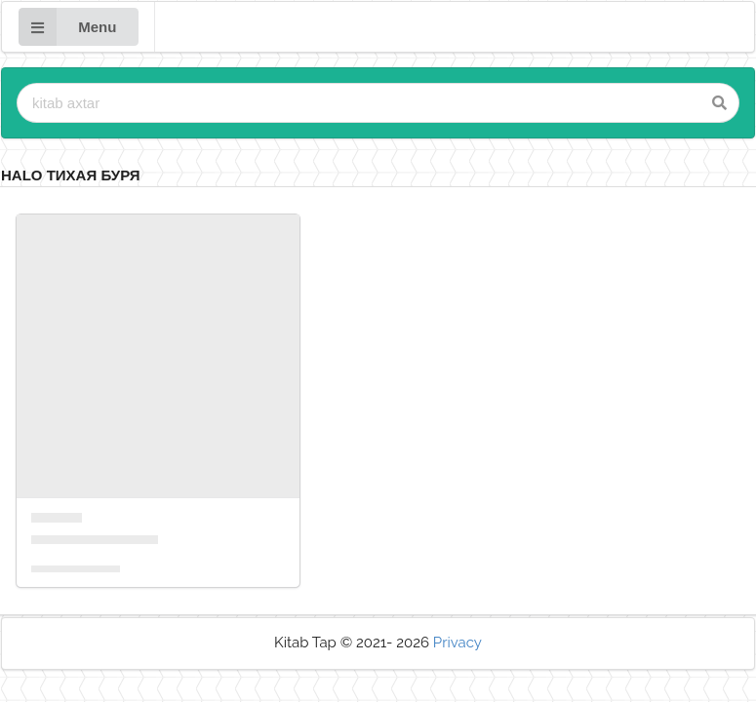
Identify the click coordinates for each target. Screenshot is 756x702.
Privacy (457, 642)
